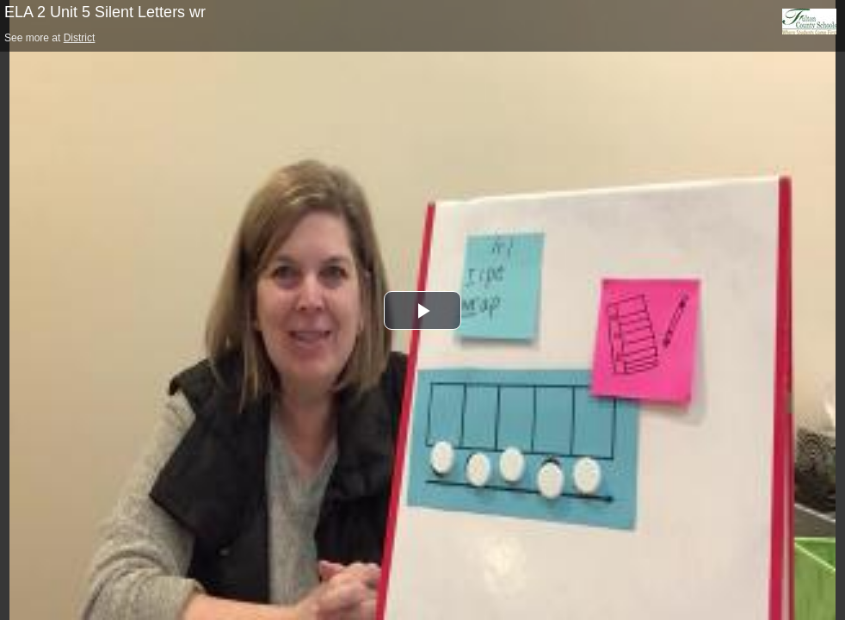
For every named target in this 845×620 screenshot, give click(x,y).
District (80, 38)
